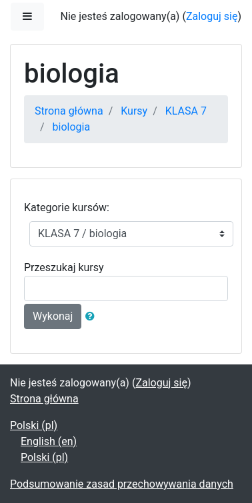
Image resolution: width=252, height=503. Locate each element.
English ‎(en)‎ (49, 441)
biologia (72, 127)
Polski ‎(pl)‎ (33, 425)
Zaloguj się (212, 16)
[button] (92, 316)
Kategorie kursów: (66, 207)
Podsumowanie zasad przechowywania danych (121, 484)
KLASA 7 (186, 111)
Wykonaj (53, 316)
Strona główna (69, 111)
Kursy (134, 111)
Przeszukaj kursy (64, 267)
